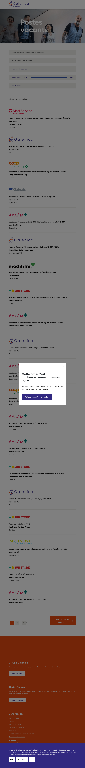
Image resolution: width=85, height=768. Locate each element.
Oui (32, 759)
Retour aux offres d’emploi (36, 397)
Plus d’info (22, 759)
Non (11, 759)
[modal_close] (64, 366)
